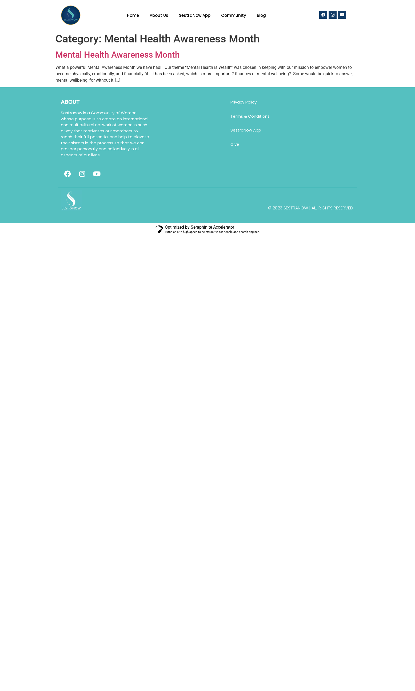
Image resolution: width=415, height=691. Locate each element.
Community (233, 15)
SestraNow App (194, 15)
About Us (159, 15)
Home (133, 15)
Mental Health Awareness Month (117, 55)
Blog (261, 15)
